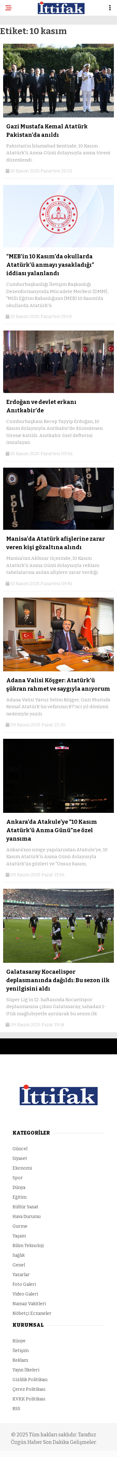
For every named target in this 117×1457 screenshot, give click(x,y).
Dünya (18, 1187)
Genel (18, 1265)
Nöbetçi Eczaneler (31, 1313)
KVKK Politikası (28, 1399)
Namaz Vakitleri (29, 1303)
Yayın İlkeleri (25, 1370)
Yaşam (19, 1236)
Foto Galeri (24, 1284)
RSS (16, 1408)
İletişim (20, 1350)
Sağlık (18, 1255)
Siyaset (19, 1158)
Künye (19, 1341)
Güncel (19, 1148)
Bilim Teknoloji (28, 1245)
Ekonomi (22, 1168)
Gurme (19, 1226)
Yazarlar (21, 1274)
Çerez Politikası (28, 1389)
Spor (17, 1178)
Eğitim (19, 1197)
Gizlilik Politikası (29, 1379)
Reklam (20, 1360)
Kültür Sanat (25, 1207)
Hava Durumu (26, 1216)
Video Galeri (25, 1294)
